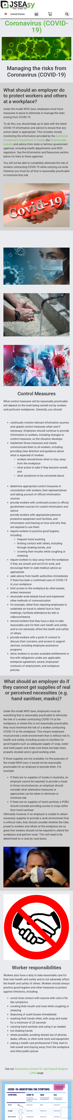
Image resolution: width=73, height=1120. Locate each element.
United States (17, 14)
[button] (36, 14)
